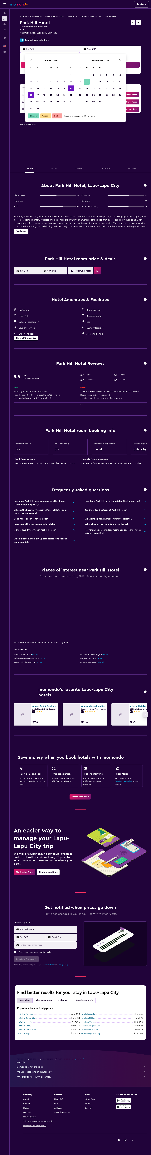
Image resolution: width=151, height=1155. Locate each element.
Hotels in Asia (37, 16)
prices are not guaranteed (74, 1059)
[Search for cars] (4, 24)
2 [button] (31, 82)
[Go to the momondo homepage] (19, 4)
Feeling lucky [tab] (63, 1000)
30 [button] (31, 108)
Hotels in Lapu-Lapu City (91, 16)
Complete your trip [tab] (84, 1000)
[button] (5, 4)
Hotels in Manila (88, 1014)
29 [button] (71, 102)
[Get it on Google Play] (123, 1100)
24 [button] (37, 102)
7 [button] (64, 82)
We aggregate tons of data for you (82, 1072)
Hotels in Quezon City (90, 1034)
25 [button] (44, 102)
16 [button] (31, 95)
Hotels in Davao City (27, 1030)
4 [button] (44, 82)
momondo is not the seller (82, 1067)
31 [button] (38, 108)
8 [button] (71, 82)
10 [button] (38, 88)
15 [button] (71, 88)
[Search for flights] (4, 13)
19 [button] (51, 95)
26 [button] (51, 102)
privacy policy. (63, 965)
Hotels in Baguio (25, 1034)
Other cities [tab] (24, 1000)
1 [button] (93, 75)
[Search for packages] (4, 30)
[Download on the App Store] (123, 1106)
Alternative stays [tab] (44, 1000)
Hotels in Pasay (24, 1026)
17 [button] (38, 95)
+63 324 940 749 (28, 36)
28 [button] (64, 102)
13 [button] (58, 88)
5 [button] (51, 82)
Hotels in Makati (25, 1022)
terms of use (49, 965)
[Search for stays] (4, 18)
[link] (80, 797)
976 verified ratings (39, 40)
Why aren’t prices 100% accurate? (82, 1077)
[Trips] (4, 38)
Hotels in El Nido (88, 1018)
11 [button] (44, 88)
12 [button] (51, 88)
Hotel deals (24, 16)
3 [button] (37, 82)
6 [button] (57, 82)
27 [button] (57, 102)
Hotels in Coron (88, 1022)
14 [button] (64, 88)
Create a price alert (123, 781)
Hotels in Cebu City (26, 1018)
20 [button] (57, 95)
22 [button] (71, 95)
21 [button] (64, 95)
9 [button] (31, 88)
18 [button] (44, 95)
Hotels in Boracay (25, 1014)
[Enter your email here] (48, 945)
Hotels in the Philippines (54, 16)
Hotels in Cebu (73, 16)
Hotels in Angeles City (90, 1026)
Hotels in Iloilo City (89, 1030)
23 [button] (31, 102)
